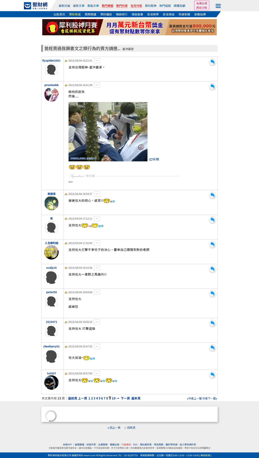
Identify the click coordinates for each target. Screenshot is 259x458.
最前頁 (72, 398)
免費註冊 (201, 3)
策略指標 (200, 14)
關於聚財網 (171, 444)
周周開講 (90, 14)
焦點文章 (93, 5)
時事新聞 (184, 14)
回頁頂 (131, 427)
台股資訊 (59, 14)
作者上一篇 (194, 398)
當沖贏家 (128, 49)
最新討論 (64, 5)
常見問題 (158, 444)
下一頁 (125, 398)
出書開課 (103, 444)
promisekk (51, 85)
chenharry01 (51, 346)
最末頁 (135, 398)
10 (113, 398)
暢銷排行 (122, 14)
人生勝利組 (51, 243)
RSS (135, 444)
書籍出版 (114, 444)
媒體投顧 (179, 5)
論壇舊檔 (79, 444)
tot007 (51, 373)
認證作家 (91, 444)
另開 (154, 159)
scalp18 (51, 267)
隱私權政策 (146, 444)
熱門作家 (122, 5)
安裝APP (67, 444)
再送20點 (201, 7)
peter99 (51, 292)
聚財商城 (75, 14)
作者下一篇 (210, 398)
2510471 (51, 322)
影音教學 (153, 14)
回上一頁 (115, 427)
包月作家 (136, 5)
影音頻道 (168, 14)
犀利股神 (150, 5)
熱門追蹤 (165, 5)
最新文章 (79, 5)
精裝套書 (137, 14)
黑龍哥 (51, 194)
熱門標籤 (107, 5)
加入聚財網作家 (188, 444)
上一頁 (82, 398)
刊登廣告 (126, 444)
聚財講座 (106, 14)
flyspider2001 (51, 60)
